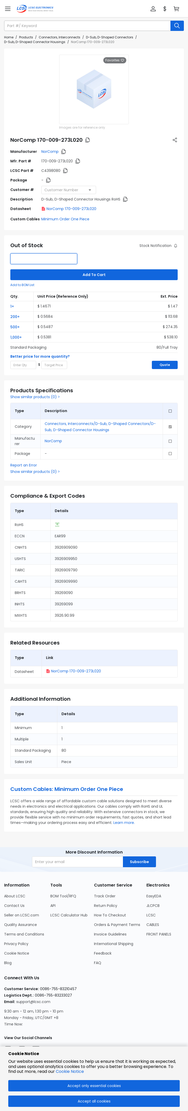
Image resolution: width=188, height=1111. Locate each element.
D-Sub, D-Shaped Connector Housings (34, 42)
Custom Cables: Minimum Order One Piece (66, 789)
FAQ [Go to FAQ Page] (97, 962)
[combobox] (68, 190)
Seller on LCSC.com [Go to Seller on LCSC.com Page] (21, 915)
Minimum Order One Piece (65, 219)
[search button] (177, 26)
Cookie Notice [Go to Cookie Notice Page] (16, 953)
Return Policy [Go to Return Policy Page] (105, 905)
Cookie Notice (70, 1071)
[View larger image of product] (94, 89)
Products (26, 37)
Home (8, 37)
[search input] (87, 26)
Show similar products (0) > (35, 396)
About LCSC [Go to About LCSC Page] (14, 896)
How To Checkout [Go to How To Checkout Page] (110, 915)
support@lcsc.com (33, 1001)
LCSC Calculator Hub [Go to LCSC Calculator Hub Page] (69, 915)
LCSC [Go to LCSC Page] (151, 915)
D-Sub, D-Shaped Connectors (109, 37)
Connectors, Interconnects (59, 37)
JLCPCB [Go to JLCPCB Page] (153, 905)
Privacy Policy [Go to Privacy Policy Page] (16, 943)
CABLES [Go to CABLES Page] (152, 924)
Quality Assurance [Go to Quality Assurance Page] (20, 924)
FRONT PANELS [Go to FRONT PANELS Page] (158, 934)
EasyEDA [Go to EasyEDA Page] (153, 896)
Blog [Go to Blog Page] (8, 962)
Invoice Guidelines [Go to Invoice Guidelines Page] (110, 934)
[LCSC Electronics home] (35, 9)
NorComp (50, 151)
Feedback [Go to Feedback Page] (103, 953)
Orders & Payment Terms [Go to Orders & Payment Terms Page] (117, 924)
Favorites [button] (114, 60)
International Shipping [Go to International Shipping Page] (113, 943)
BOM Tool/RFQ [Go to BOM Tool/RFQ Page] (63, 896)
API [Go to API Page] (53, 905)
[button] (153, 9)
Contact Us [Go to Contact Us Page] (14, 905)
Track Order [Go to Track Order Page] (104, 896)
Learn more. (124, 822)
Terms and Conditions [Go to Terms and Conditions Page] (24, 934)
